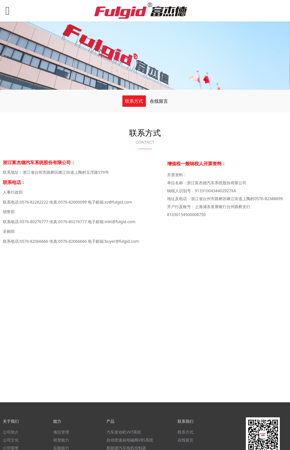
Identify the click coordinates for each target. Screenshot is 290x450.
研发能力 (61, 440)
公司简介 (11, 432)
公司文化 (11, 440)
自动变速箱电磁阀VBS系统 (129, 440)
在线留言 (159, 101)
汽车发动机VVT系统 (123, 432)
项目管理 (61, 432)
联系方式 (134, 101)
